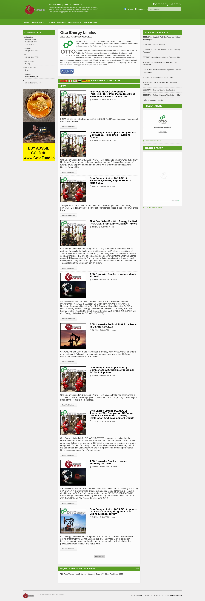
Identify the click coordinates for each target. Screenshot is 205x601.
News (26, 22)
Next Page (99, 556)
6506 (113, 421)
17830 (114, 330)
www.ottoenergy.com (33, 76)
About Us (67, 5)
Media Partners (55, 5)
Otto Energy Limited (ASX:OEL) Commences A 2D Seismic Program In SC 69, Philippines (112, 370)
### (137, 569)
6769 (113, 376)
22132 (115, 280)
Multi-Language (91, 22)
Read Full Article (68, 127)
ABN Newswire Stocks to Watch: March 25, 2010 (113, 275)
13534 (115, 467)
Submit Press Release (173, 596)
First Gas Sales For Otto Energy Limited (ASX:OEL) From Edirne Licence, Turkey (113, 222)
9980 (112, 227)
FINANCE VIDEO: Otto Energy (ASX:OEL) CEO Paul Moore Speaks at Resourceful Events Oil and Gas (112, 94)
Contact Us (77, 5)
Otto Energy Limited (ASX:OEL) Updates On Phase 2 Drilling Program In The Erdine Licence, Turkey (113, 511)
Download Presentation (152, 141)
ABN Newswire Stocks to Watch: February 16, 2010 (109, 462)
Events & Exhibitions (57, 22)
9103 (113, 186)
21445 (114, 100)
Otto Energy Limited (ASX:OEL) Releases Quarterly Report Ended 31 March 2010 (111, 180)
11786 (114, 140)
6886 (113, 517)
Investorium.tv (74, 22)
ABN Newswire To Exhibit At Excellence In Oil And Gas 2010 (113, 325)
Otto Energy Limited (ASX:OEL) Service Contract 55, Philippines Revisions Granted (113, 135)
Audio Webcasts (38, 22)
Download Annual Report (152, 207)
